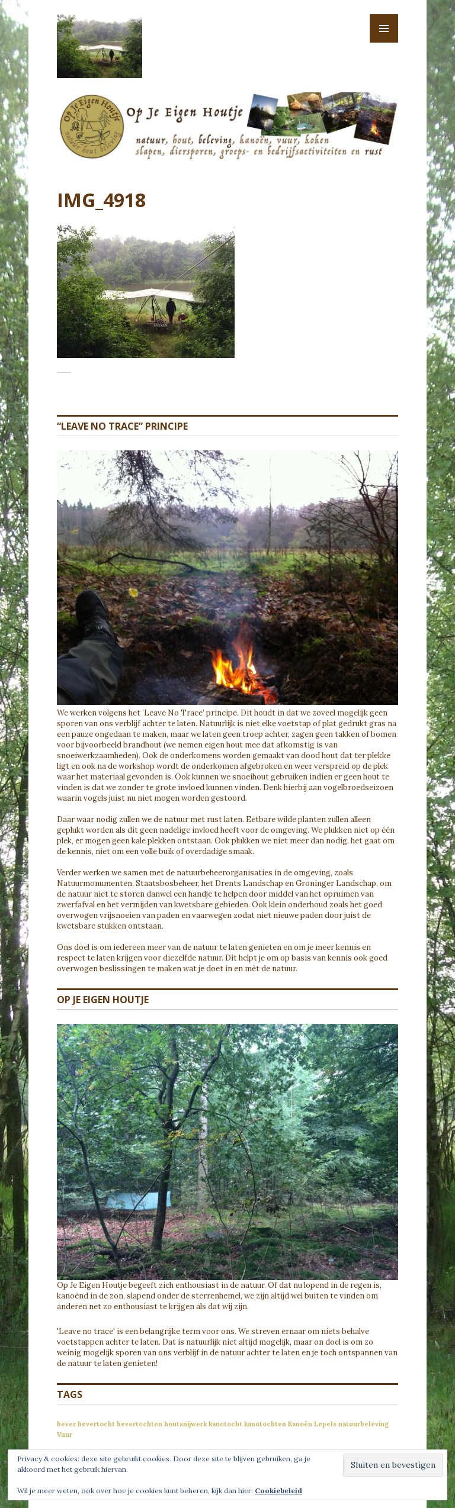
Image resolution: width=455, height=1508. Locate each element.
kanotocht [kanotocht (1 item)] (225, 1424)
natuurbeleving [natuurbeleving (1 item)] (363, 1424)
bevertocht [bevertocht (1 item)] (96, 1424)
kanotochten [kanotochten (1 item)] (265, 1424)
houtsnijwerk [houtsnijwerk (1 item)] (185, 1424)
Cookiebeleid (278, 1490)
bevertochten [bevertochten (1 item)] (139, 1424)
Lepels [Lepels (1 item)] (325, 1424)
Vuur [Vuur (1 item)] (64, 1434)
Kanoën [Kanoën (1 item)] (300, 1424)
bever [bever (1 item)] (66, 1424)
